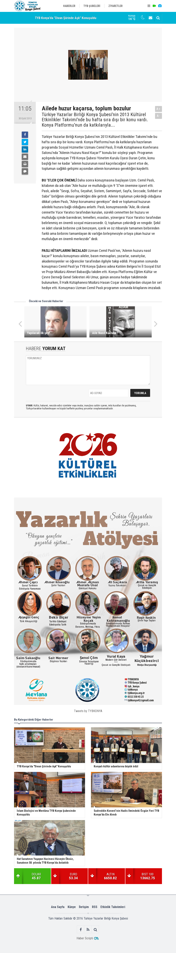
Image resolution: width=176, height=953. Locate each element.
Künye (72, 907)
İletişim (84, 907)
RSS (94, 907)
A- (158, 116)
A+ (158, 109)
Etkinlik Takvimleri (112, 907)
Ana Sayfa (57, 907)
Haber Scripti (85, 938)
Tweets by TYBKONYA (88, 711)
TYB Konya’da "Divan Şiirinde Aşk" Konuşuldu (65, 18)
